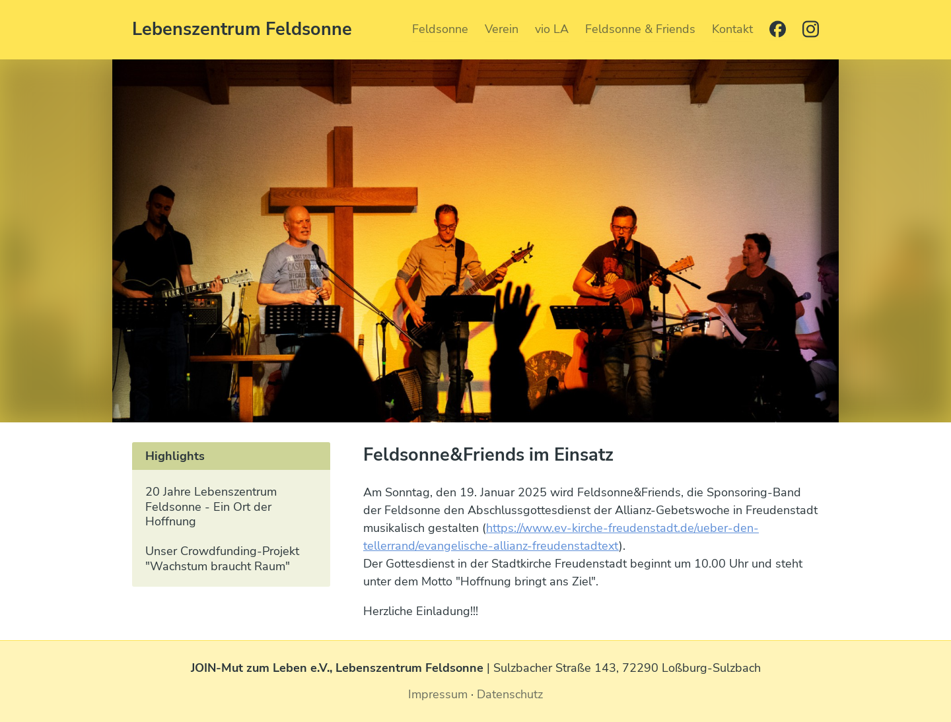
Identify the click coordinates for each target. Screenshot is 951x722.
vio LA (552, 29)
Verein (501, 29)
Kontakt (732, 29)
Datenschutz (510, 694)
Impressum (438, 694)
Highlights (175, 456)
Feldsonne (440, 29)
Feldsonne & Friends (640, 29)
